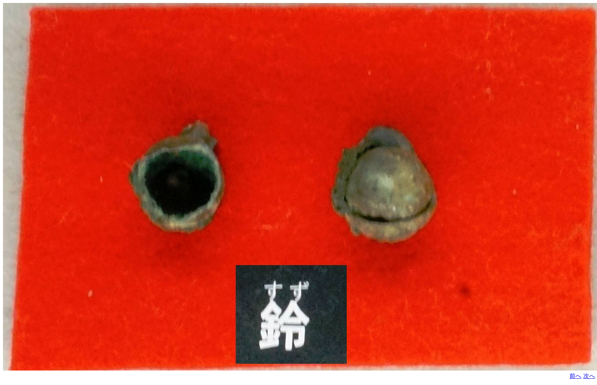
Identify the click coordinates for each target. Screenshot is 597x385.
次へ (589, 376)
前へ (575, 376)
